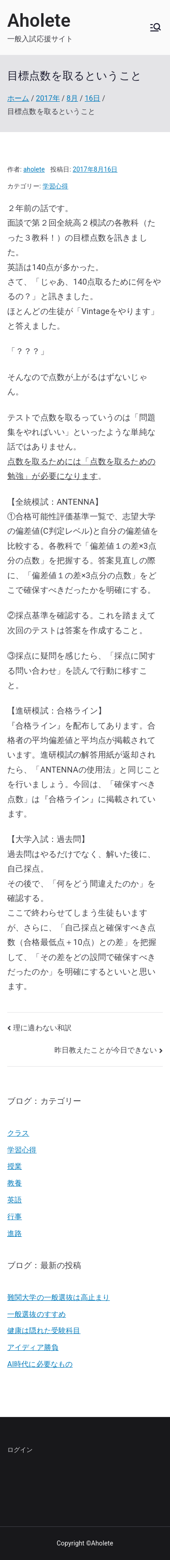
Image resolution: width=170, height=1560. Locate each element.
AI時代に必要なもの (40, 1364)
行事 (14, 1216)
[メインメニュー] (155, 27)
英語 (14, 1200)
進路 (14, 1233)
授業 (14, 1166)
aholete (34, 169)
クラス (18, 1133)
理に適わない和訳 (42, 1028)
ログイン (20, 1449)
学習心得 (55, 186)
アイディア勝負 (32, 1347)
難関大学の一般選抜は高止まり (58, 1297)
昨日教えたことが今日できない (105, 1050)
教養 (14, 1183)
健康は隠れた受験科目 (44, 1330)
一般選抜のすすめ (36, 1314)
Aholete (39, 20)
